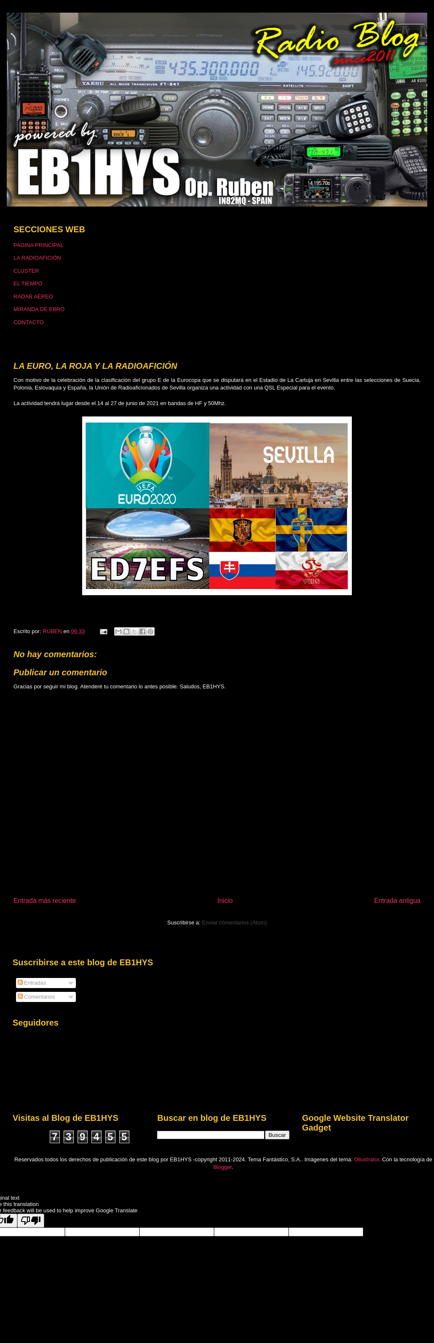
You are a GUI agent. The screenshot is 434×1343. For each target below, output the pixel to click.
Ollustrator (366, 1159)
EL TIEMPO (28, 283)
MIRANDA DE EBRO (38, 309)
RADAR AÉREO (33, 296)
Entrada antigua (397, 900)
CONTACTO (28, 322)
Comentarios (36, 997)
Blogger (222, 1167)
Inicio (225, 900)
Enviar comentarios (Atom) (234, 922)
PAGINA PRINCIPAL (38, 245)
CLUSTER (26, 271)
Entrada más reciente (44, 900)
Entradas (32, 983)
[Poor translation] (30, 1221)
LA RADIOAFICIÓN (37, 258)
